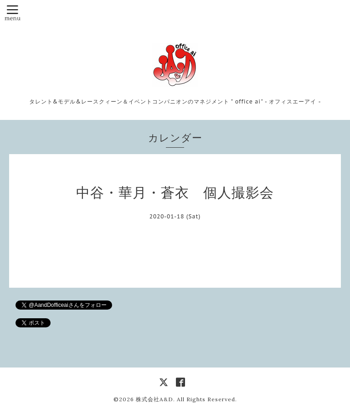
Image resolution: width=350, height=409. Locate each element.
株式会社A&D (154, 399)
